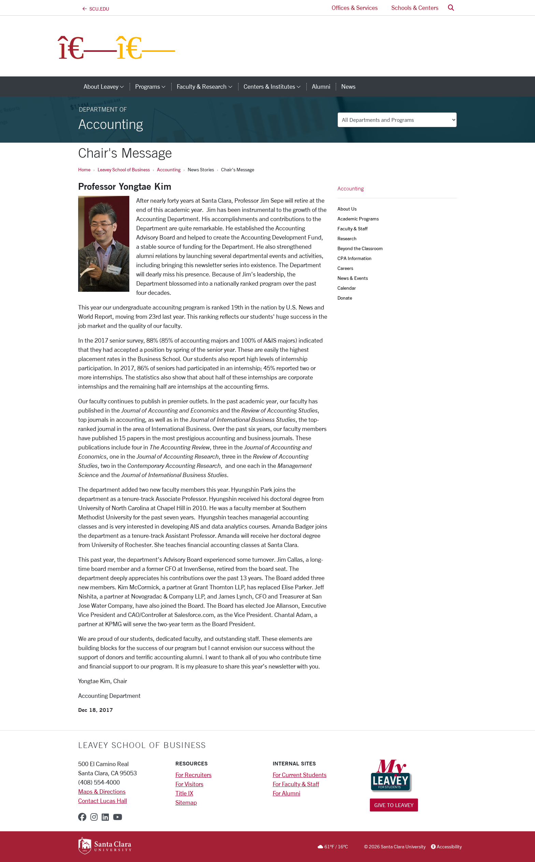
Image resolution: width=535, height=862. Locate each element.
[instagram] (94, 817)
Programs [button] (153, 86)
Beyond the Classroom (360, 248)
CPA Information (354, 258)
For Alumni (286, 793)
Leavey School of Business (124, 169)
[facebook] (82, 817)
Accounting (168, 169)
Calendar (346, 288)
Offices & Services (355, 7)
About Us (347, 209)
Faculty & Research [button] (207, 86)
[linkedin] (105, 817)
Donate (344, 298)
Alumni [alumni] (321, 86)
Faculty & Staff (352, 228)
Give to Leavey (394, 805)
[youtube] (117, 817)
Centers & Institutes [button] (275, 86)
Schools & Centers (414, 7)
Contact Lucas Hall (102, 800)
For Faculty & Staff (296, 783)
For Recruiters (193, 774)
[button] (451, 7)
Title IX (184, 793)
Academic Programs (358, 218)
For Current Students (300, 774)
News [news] (348, 86)
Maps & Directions (102, 791)
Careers (345, 268)
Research (347, 238)
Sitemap (186, 802)
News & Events (352, 278)
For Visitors (189, 783)
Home (84, 169)
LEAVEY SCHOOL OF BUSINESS (142, 745)
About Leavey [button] (107, 86)
